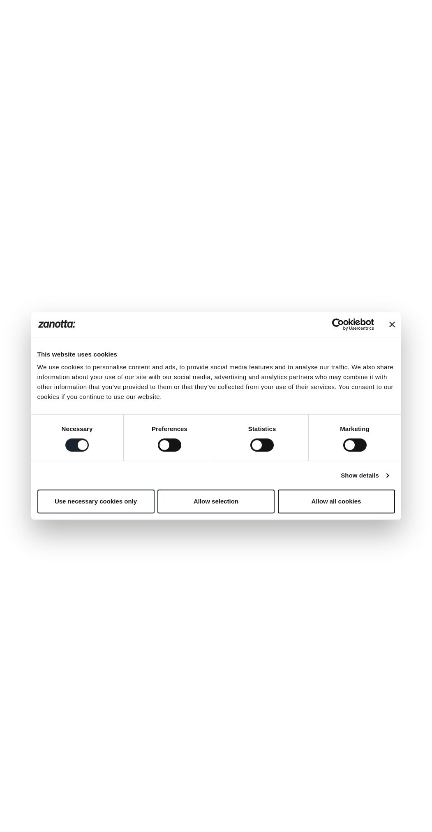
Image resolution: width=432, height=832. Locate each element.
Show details (360, 475)
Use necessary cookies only (96, 501)
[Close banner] (392, 324)
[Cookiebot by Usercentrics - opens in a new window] (338, 324)
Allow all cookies (336, 501)
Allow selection (216, 501)
